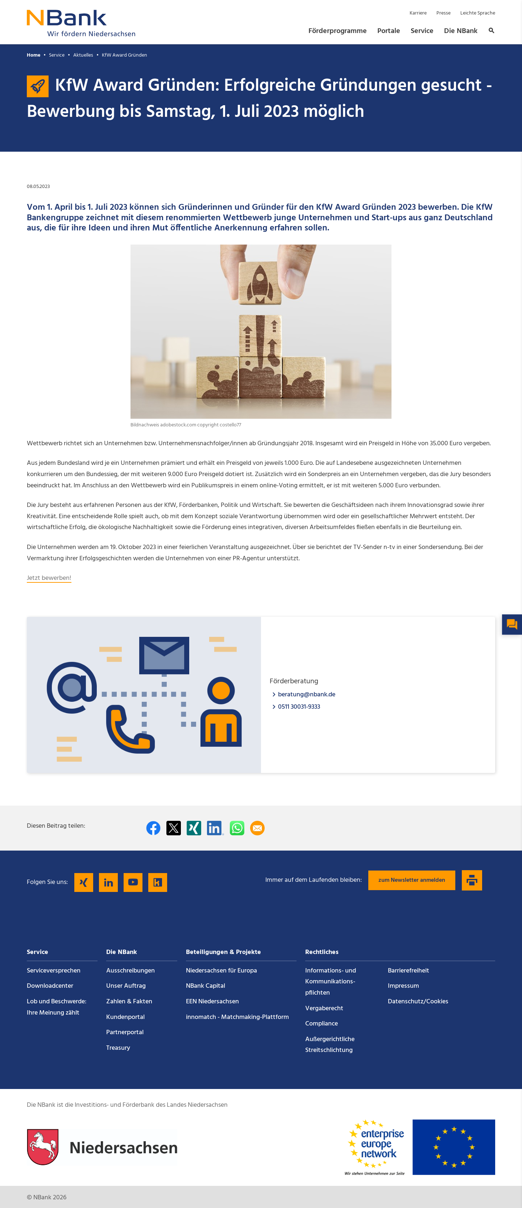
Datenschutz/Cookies (418, 1001)
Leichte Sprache (477, 13)
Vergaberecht (324, 1008)
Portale (388, 31)
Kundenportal (125, 1017)
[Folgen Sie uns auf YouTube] (133, 882)
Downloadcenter (50, 986)
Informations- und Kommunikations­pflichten (330, 982)
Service (422, 31)
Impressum (403, 986)
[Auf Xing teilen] (194, 828)
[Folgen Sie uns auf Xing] (83, 882)
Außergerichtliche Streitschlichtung (330, 1045)
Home (33, 55)
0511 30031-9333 (299, 707)
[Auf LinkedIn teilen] (215, 828)
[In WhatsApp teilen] (237, 828)
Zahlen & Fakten (129, 1001)
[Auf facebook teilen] (153, 828)
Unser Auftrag (126, 986)
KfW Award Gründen (124, 55)
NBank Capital (205, 986)
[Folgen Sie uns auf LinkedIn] (108, 882)
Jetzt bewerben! (49, 578)
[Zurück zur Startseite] (81, 34)
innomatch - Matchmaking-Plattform (237, 1017)
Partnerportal (125, 1032)
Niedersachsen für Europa (221, 971)
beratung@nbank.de (306, 694)
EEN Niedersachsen (212, 1001)
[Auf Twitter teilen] (173, 828)
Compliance (321, 1024)
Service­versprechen (53, 971)
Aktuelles (83, 55)
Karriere (418, 13)
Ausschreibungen (130, 971)
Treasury (118, 1048)
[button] (489, 31)
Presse (443, 13)
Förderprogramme (337, 31)
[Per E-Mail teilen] (257, 828)
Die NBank (460, 31)
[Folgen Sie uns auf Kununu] (157, 882)
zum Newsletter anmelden (411, 880)
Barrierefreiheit (408, 971)
